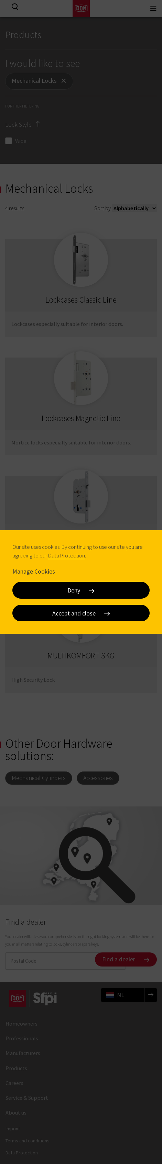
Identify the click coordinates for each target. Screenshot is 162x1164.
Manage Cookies (33, 571)
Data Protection (66, 555)
